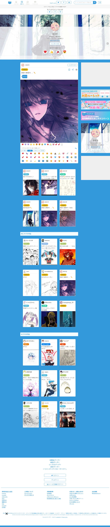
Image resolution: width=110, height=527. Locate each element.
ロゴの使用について (74, 502)
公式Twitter (72, 495)
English (4, 493)
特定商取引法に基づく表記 (54, 498)
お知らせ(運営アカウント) (76, 493)
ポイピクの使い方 (29, 495)
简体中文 (4, 500)
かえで (55, 34)
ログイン (55, 475)
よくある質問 (72, 497)
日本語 (3, 507)
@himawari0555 (55, 40)
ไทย (3, 504)
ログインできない (74, 500)
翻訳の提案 (9, 491)
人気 (30, 150)
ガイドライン (50, 495)
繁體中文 (4, 502)
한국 (3, 498)
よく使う (24, 150)
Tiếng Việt (4, 497)
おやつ (36, 150)
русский (4, 505)
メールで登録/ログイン (55, 484)
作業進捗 (24, 69)
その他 (42, 150)
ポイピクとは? (28, 493)
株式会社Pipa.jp (96, 493)
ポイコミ (71, 504)
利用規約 (49, 493)
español (4, 495)
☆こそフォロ (55, 44)
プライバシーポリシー (53, 497)
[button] (7, 514)
